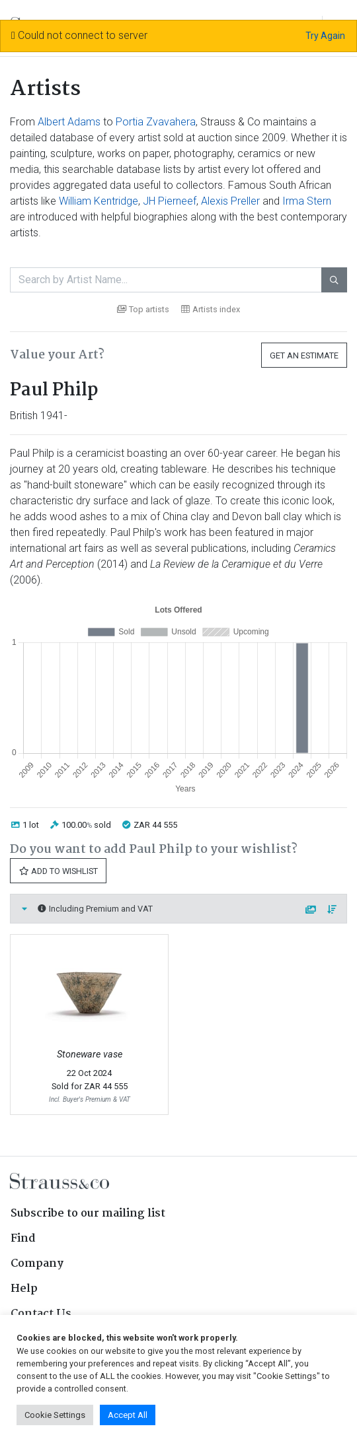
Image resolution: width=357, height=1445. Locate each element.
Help (24, 1289)
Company (37, 1264)
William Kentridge (98, 201)
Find (23, 1239)
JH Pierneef (169, 201)
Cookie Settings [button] (54, 1415)
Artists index (210, 309)
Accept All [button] (127, 1415)
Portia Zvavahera (156, 122)
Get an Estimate (304, 355)
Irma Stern (306, 201)
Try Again (325, 35)
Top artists (143, 309)
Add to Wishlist (58, 871)
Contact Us (41, 1314)
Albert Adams (69, 122)
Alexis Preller (230, 201)
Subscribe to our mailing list (88, 1214)
